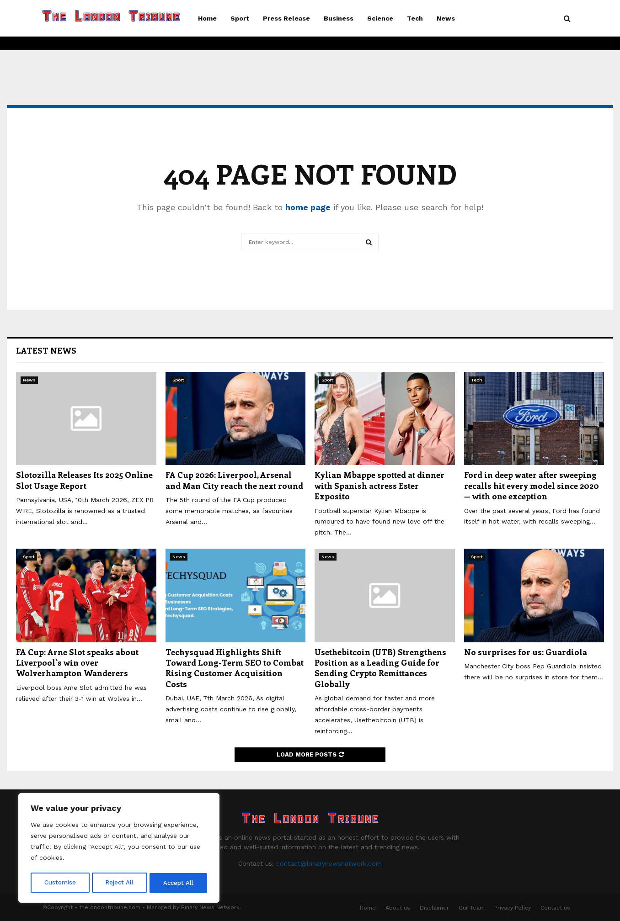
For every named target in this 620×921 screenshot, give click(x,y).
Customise (60, 883)
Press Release (286, 18)
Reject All (120, 883)
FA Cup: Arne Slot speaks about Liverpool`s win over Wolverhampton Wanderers (77, 662)
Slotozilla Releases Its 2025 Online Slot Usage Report (84, 480)
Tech (415, 18)
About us (397, 908)
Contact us (555, 908)
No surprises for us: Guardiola (525, 651)
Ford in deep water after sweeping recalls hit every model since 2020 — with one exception (531, 485)
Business (338, 18)
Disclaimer (434, 908)
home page (308, 207)
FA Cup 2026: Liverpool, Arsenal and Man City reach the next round (234, 480)
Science (380, 18)
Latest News (46, 350)
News (446, 18)
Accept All (179, 883)
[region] (118, 849)
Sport (239, 18)
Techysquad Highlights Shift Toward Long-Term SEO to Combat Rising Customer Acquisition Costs (235, 667)
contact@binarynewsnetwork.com (329, 863)
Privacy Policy (512, 908)
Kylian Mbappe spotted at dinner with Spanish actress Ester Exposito (379, 485)
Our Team (472, 908)
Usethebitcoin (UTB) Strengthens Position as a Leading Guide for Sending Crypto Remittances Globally (380, 667)
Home (207, 18)
